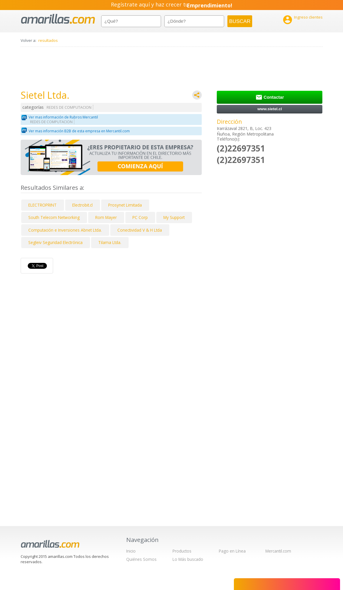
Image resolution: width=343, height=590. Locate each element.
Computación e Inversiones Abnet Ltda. (65, 230)
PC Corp (140, 217)
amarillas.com (58, 19)
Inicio (131, 551)
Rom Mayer (106, 217)
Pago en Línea (232, 551)
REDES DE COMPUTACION (69, 107)
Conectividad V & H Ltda (139, 230)
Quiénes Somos (141, 559)
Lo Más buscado (188, 559)
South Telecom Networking (54, 217)
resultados (48, 40)
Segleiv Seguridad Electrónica (55, 242)
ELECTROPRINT (42, 205)
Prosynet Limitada (125, 205)
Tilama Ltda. (109, 242)
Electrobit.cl (82, 205)
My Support (174, 217)
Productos (182, 551)
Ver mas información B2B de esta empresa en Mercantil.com (79, 131)
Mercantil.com (278, 551)
